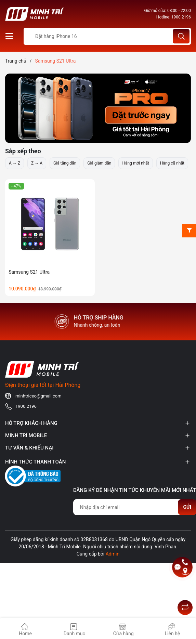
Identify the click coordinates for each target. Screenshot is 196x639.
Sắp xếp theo (23, 151)
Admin (112, 554)
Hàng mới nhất (135, 163)
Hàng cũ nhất (172, 163)
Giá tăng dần (64, 163)
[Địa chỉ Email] (134, 507)
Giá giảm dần (99, 163)
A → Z (14, 163)
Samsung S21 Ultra (29, 272)
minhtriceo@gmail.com (38, 396)
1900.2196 (181, 17)
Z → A (36, 163)
